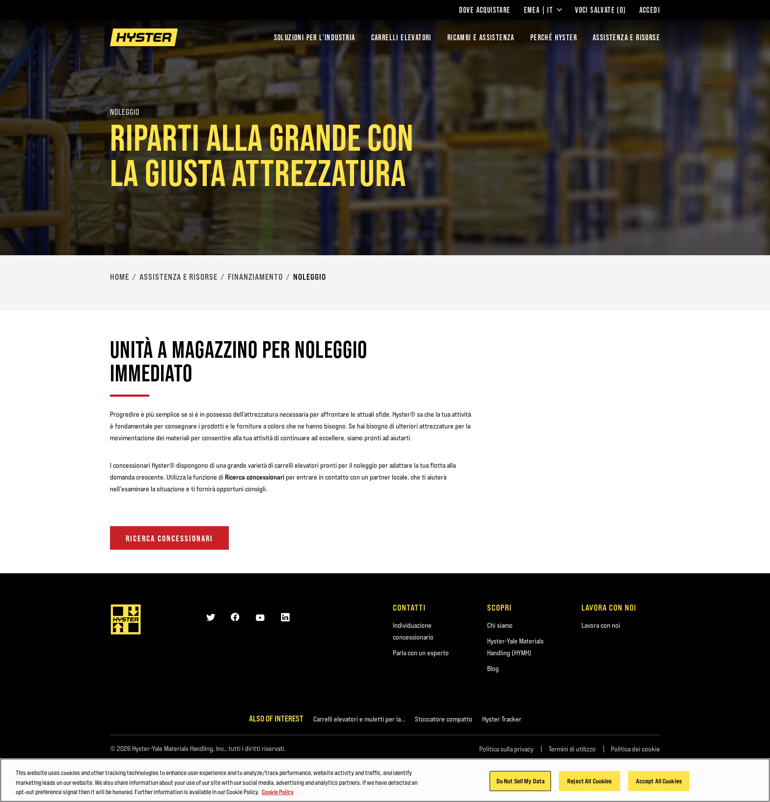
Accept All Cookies (659, 781)
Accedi (649, 10)
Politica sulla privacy (506, 749)
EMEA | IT (543, 10)
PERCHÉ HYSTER (553, 37)
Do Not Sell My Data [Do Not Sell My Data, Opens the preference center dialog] (520, 781)
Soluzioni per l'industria (315, 37)
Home (119, 277)
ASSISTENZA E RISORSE (626, 37)
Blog (493, 668)
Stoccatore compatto (443, 719)
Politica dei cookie (635, 749)
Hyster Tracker (502, 719)
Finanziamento (255, 277)
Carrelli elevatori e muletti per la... (359, 719)
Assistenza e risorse (178, 277)
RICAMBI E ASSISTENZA (481, 37)
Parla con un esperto (421, 653)
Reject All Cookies (589, 781)
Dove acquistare (485, 10)
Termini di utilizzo (572, 749)
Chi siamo (500, 625)
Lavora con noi (600, 625)
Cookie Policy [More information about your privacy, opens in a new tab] (278, 793)
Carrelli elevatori (401, 37)
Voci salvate (600, 10)
